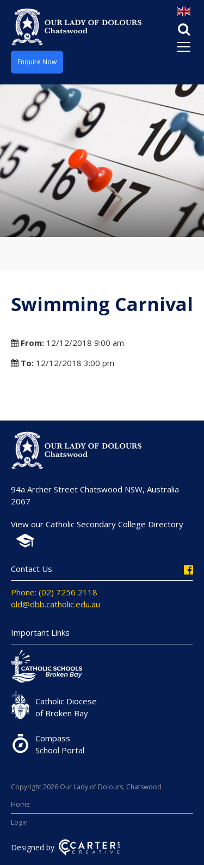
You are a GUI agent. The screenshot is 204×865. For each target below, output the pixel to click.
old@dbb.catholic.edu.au (55, 604)
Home (20, 804)
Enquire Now (37, 61)
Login (19, 822)
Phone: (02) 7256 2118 (54, 592)
